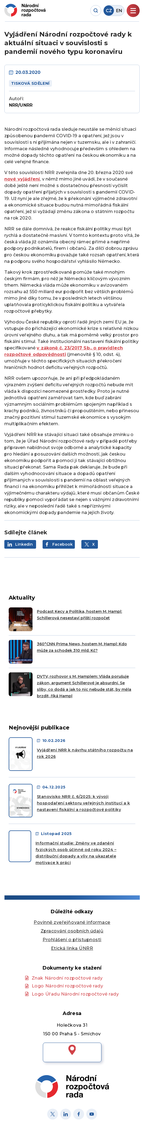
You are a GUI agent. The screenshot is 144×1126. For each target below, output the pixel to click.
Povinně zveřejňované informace (72, 922)
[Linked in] (65, 1114)
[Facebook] (78, 1114)
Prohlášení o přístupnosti (72, 939)
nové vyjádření (22, 179)
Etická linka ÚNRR (72, 948)
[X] (52, 1114)
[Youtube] (91, 1114)
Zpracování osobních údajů (72, 931)
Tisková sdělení (30, 83)
